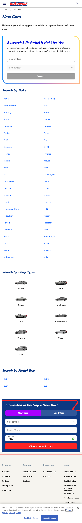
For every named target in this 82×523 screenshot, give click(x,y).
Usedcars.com (49, 472)
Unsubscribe (69, 502)
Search (41, 76)
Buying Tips (7, 485)
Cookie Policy (70, 481)
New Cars (23, 413)
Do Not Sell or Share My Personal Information (70, 489)
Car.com (47, 476)
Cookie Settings (31, 518)
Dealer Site (27, 476)
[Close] (78, 508)
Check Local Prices (41, 446)
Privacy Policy (70, 476)
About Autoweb (29, 472)
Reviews (5, 481)
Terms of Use (70, 472)
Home (6, 10)
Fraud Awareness (71, 498)
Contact (26, 481)
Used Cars (59, 413)
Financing (6, 490)
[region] (41, 513)
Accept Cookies (49, 518)
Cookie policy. (15, 512)
